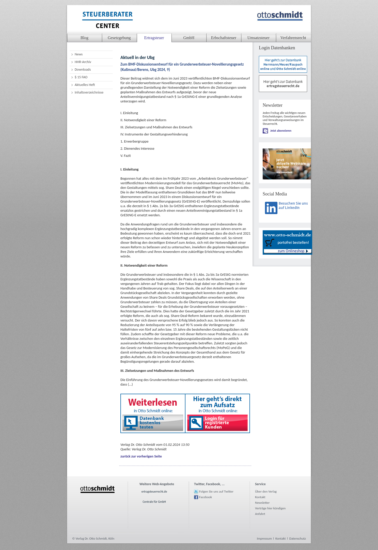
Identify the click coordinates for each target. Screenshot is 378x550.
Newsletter (262, 503)
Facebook (205, 497)
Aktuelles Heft (85, 85)
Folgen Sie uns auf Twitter (216, 491)
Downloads (83, 69)
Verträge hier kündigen (270, 508)
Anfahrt (260, 514)
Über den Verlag (266, 491)
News (79, 54)
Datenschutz (297, 538)
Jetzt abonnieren (280, 130)
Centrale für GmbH (154, 501)
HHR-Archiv (83, 62)
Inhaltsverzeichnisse (89, 92)
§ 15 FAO (81, 77)
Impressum (264, 538)
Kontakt (260, 497)
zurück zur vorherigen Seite (141, 456)
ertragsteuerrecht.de (154, 491)
